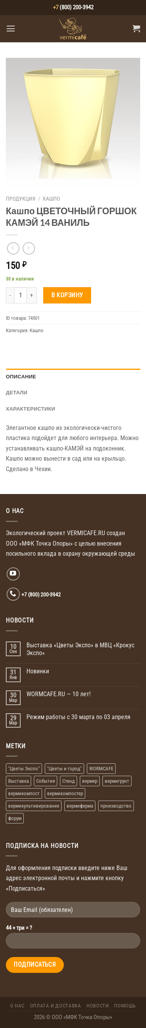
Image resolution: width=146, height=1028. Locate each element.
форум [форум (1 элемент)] (14, 818)
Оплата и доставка (55, 1006)
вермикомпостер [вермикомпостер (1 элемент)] (65, 793)
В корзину (67, 295)
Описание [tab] (21, 376)
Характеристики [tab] (30, 409)
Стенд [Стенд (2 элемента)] (68, 781)
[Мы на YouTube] (13, 574)
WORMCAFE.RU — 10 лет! (58, 694)
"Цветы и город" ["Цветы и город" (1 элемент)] (64, 768)
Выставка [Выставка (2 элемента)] (18, 781)
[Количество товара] (20, 295)
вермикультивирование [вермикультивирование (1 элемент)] (33, 806)
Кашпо (51, 199)
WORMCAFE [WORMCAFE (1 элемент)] (101, 768)
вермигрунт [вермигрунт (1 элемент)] (117, 781)
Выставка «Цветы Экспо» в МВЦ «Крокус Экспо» (80, 649)
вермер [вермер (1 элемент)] (89, 781)
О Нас (17, 1006)
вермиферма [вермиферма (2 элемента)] (80, 806)
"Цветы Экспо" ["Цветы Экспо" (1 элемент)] (24, 768)
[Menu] (11, 28)
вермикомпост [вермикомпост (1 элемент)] (24, 793)
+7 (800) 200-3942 (41, 594)
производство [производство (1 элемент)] (116, 806)
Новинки (37, 671)
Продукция (20, 199)
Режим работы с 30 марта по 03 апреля (78, 717)
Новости (97, 1006)
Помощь (125, 1006)
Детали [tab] (16, 392)
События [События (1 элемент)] (45, 781)
